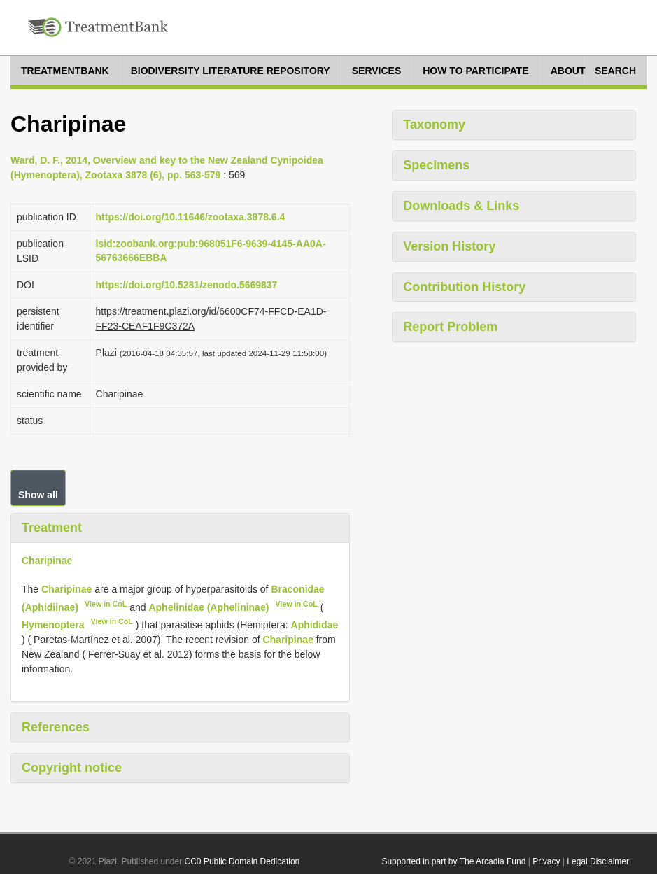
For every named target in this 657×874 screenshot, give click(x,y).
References (56, 727)
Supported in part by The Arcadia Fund (453, 861)
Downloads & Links (461, 206)
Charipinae (47, 560)
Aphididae (315, 624)
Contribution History (464, 287)
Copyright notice (72, 768)
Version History (449, 246)
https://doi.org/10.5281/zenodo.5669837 (187, 284)
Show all (38, 494)
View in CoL (106, 604)
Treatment (52, 528)
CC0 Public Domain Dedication (242, 861)
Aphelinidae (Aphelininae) (208, 606)
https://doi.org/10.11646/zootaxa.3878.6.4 (190, 217)
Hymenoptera (53, 624)
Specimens (436, 165)
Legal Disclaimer (598, 861)
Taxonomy (434, 125)
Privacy (546, 861)
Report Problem (450, 327)
